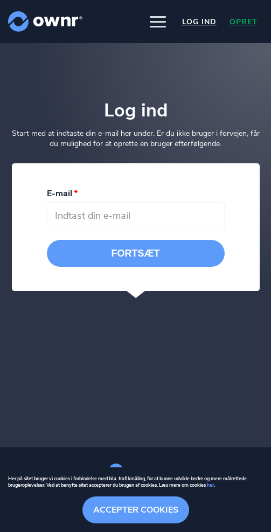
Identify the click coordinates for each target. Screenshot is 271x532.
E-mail (59, 193)
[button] (158, 21)
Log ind (199, 22)
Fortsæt (136, 253)
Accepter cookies (135, 510)
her (210, 485)
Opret (244, 22)
